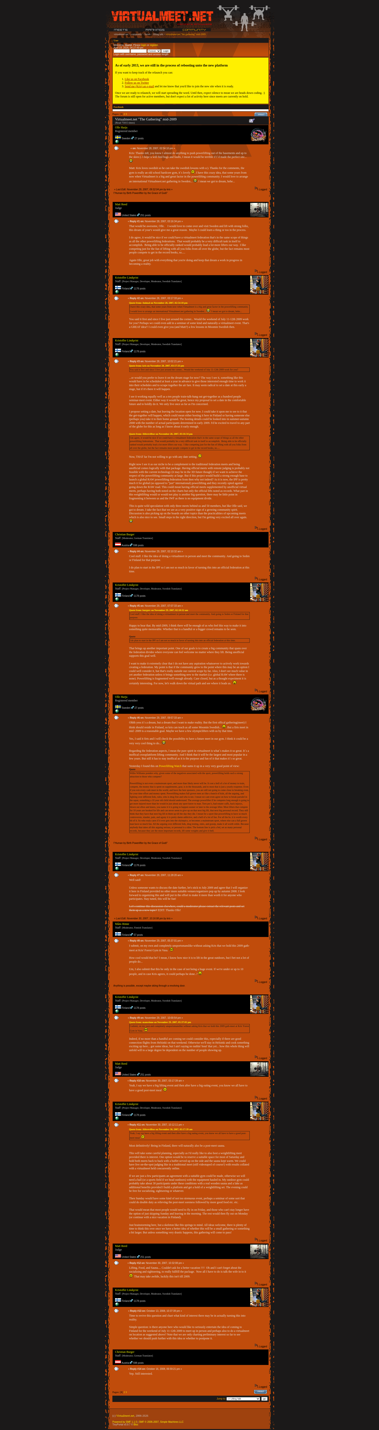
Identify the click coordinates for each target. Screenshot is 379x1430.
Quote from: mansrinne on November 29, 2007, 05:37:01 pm (160, 1022)
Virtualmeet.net (125, 1415)
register (154, 45)
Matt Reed (121, 204)
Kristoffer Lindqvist (126, 277)
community (136, 34)
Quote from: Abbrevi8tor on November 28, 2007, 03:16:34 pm (161, 434)
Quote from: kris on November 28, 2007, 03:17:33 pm (156, 365)
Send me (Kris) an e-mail (139, 86)
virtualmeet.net (121, 34)
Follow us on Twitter (137, 82)
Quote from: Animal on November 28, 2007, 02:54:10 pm (158, 303)
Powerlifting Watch (170, 766)
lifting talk (158, 34)
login (143, 45)
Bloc (136, 1424)
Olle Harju (121, 127)
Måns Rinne (122, 924)
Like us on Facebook (137, 79)
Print (261, 114)
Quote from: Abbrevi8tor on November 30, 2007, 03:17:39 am (160, 1129)
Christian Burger (124, 534)
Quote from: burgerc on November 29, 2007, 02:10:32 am (158, 610)
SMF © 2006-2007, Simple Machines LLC (161, 1422)
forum (147, 34)
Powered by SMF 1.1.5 (124, 1422)
